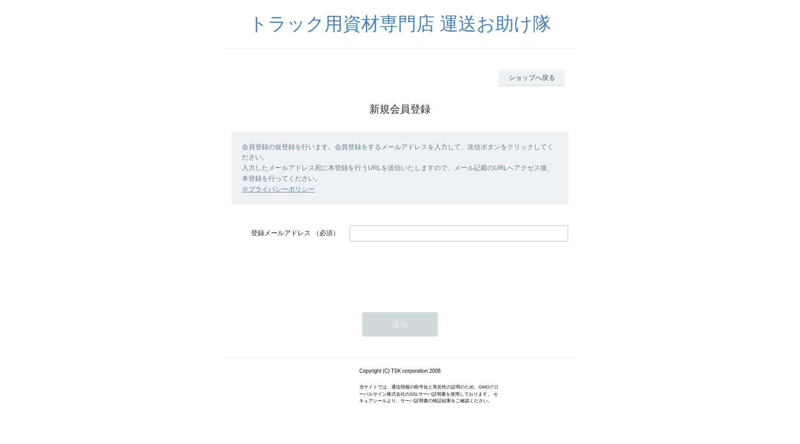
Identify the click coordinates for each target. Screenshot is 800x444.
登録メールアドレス (281, 233)
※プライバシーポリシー (278, 189)
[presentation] (427, 272)
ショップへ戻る (532, 77)
